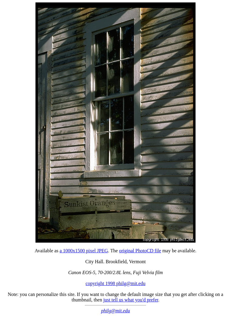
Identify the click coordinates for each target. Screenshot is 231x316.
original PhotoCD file (140, 250)
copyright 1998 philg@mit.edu (115, 283)
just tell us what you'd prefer (130, 299)
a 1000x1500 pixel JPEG (84, 250)
